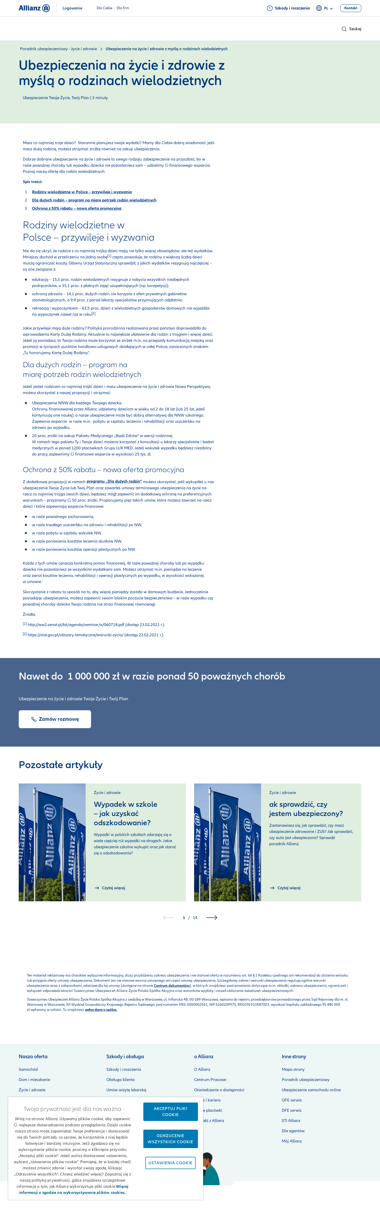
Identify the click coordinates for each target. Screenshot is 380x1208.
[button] (351, 29)
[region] (105, 1148)
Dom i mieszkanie (34, 1079)
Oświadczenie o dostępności (219, 1090)
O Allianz (202, 1069)
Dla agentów (293, 1130)
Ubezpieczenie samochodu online (311, 1090)
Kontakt (354, 1192)
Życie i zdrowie (32, 1090)
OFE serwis (292, 1100)
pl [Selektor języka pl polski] (325, 8)
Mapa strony (293, 1069)
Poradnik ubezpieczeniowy (305, 1079)
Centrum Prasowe (210, 1079)
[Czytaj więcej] (109, 888)
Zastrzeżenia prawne (211, 1192)
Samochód (28, 1069)
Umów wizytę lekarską (126, 1090)
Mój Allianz (292, 1141)
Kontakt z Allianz (209, 1120)
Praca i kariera (207, 1100)
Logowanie (72, 8)
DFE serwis (292, 1110)
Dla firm (123, 8)
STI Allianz (291, 1120)
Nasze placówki (208, 1110)
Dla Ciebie (104, 8)
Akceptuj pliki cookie (170, 1111)
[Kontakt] (351, 8)
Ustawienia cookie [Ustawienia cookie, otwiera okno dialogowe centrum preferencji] (170, 1162)
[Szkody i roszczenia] (288, 8)
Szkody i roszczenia (123, 1069)
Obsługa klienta (120, 1079)
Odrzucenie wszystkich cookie (170, 1139)
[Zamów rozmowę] (55, 719)
